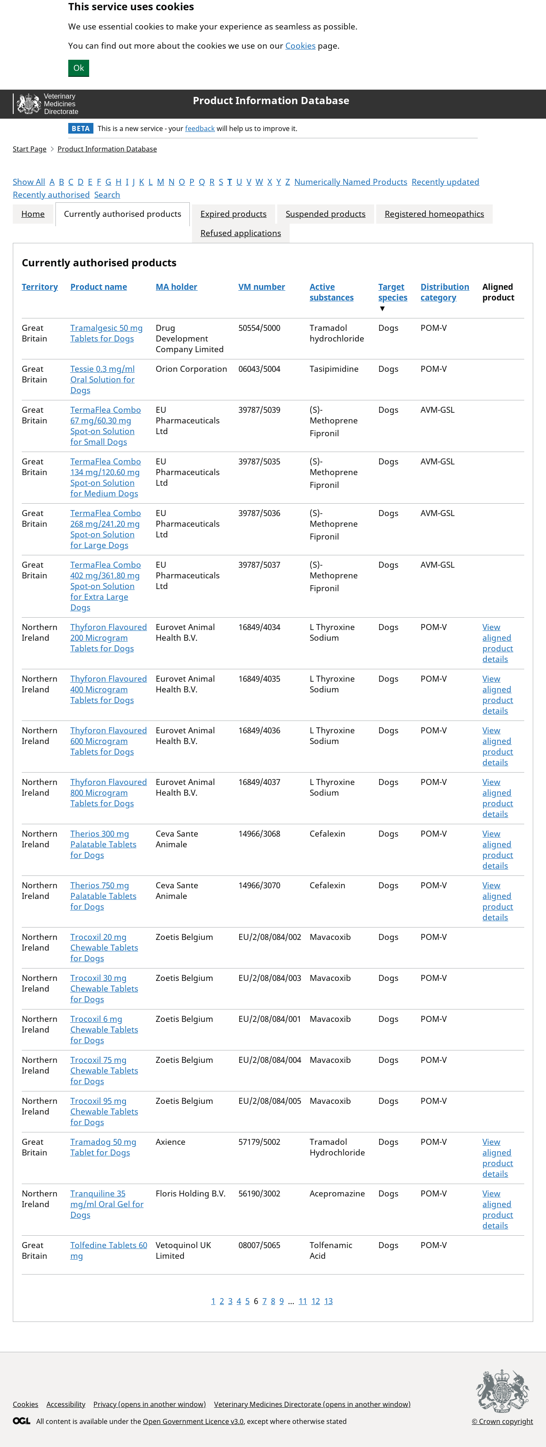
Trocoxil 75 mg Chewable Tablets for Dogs (104, 1070)
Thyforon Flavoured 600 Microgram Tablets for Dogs (108, 741)
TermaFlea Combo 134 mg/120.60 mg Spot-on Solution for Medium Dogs (105, 477)
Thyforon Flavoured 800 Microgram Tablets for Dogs (108, 792)
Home (33, 214)
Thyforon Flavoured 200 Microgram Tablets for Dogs (108, 637)
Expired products (233, 214)
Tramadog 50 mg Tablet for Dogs (103, 1147)
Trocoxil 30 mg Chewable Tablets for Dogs (104, 988)
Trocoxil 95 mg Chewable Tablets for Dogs (104, 1111)
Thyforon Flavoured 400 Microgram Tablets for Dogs (108, 689)
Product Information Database (271, 100)
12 (315, 1301)
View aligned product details (497, 643)
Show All (29, 181)
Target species (392, 292)
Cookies (300, 45)
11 (303, 1301)
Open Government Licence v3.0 (193, 1421)
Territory (40, 286)
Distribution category (445, 292)
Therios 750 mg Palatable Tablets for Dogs (103, 896)
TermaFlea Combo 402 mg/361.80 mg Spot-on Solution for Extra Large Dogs (105, 586)
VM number (261, 286)
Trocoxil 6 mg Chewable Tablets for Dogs (104, 1029)
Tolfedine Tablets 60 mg (108, 1250)
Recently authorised (51, 194)
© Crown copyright (502, 1421)
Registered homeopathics (434, 214)
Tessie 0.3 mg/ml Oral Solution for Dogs (102, 379)
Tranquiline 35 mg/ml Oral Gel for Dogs (107, 1204)
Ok (78, 67)
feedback (200, 128)
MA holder (176, 286)
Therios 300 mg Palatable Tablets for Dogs (103, 844)
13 (328, 1301)
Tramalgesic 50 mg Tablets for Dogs (106, 333)
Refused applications (240, 233)
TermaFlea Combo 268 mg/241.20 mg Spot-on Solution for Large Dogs (105, 529)
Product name (98, 286)
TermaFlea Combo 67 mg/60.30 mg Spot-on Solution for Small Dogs (105, 425)
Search (107, 194)
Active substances (332, 292)
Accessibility (65, 1404)
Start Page (29, 149)
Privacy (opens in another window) (149, 1404)
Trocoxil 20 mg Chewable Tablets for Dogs (104, 947)
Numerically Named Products (350, 181)
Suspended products (326, 214)
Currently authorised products (122, 214)
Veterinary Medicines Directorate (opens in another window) (312, 1404)
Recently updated (445, 181)
